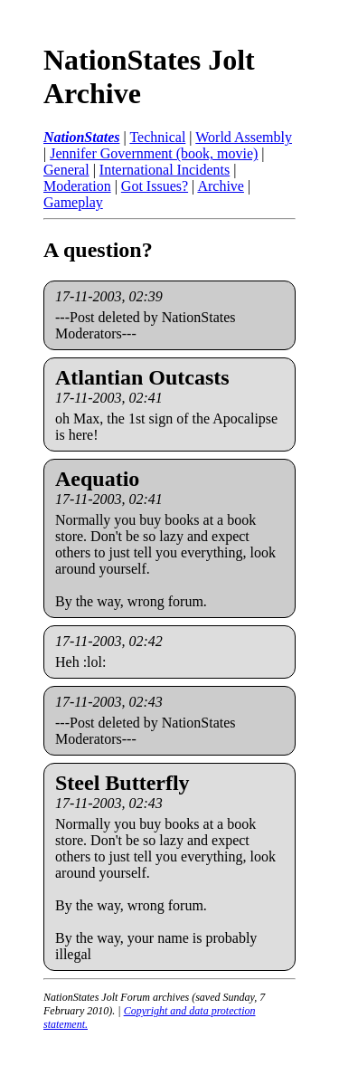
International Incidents (164, 169)
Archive (220, 186)
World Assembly (243, 137)
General (66, 169)
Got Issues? (154, 186)
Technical (157, 137)
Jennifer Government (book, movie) (154, 153)
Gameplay (73, 202)
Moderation (77, 186)
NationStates (81, 137)
